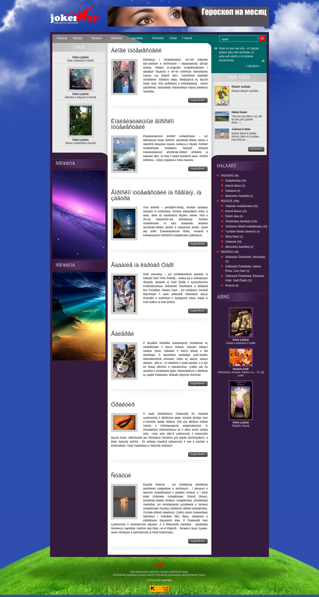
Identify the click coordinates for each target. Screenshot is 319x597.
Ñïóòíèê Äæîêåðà (240, 86)
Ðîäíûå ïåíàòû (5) (235, 185)
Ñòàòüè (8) (232, 285)
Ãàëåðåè (137, 38)
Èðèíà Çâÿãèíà (241, 339)
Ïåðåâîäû (116, 38)
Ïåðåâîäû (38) (230, 251)
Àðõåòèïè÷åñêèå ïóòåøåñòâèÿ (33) (246, 226)
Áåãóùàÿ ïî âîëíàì (240, 129)
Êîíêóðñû (158, 38)
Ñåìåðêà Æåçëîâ (240, 425)
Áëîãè (173, 38)
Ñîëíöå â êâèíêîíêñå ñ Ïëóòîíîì (80, 143)
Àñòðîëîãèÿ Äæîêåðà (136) (241, 221)
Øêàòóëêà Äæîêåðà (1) (239, 196)
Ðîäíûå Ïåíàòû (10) (236, 211)
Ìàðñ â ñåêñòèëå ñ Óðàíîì (80, 60)
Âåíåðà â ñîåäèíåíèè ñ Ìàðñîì (240, 343)
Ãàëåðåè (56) (230, 175)
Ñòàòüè (96, 38)
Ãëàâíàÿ (62, 38)
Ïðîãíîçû (77, 38)
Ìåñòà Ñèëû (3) (234, 236)
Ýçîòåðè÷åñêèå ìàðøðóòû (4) (242, 231)
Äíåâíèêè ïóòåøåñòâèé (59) (241, 206)
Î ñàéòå (187, 38)
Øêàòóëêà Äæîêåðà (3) (239, 246)
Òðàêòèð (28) (233, 241)
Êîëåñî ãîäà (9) (234, 216)
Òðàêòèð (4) (232, 190)
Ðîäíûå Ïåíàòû (239, 112)
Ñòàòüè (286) (230, 201)
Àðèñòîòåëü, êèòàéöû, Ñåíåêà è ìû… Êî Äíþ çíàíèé (241, 374)
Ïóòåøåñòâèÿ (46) (235, 180)
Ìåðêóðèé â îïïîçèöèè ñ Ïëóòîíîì (80, 97)
